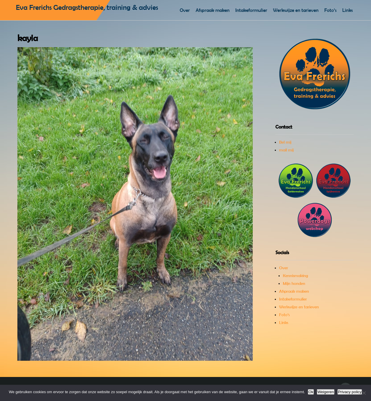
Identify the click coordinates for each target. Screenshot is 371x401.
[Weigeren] (364, 393)
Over (185, 10)
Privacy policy (349, 392)
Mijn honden (294, 283)
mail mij (286, 150)
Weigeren (325, 392)
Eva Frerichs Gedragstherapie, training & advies (87, 7)
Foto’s (330, 10)
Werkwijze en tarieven (296, 10)
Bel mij (285, 142)
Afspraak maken (213, 10)
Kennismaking (295, 275)
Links (347, 10)
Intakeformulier (251, 10)
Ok (310, 392)
